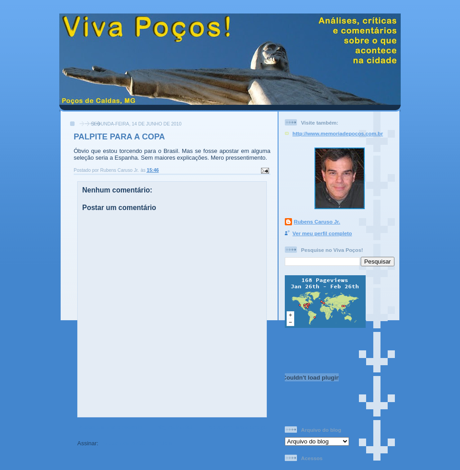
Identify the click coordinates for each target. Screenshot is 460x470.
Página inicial (173, 427)
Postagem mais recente (109, 427)
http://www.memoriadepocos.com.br (337, 133)
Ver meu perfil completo (322, 233)
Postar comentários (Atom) (137, 443)
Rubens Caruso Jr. (317, 221)
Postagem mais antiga (236, 427)
